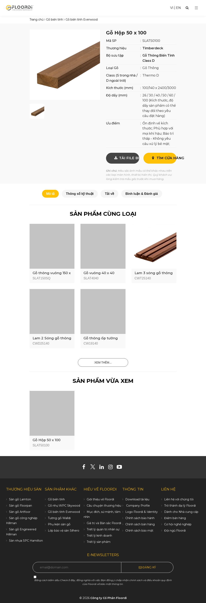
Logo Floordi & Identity (141, 512)
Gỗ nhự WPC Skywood (64, 505)
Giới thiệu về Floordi (100, 499)
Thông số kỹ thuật (80, 193)
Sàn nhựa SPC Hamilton (26, 540)
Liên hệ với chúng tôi (179, 499)
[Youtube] (121, 467)
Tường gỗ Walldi (59, 518)
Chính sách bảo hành (139, 518)
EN (178, 8)
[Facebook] (85, 467)
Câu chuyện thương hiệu (104, 505)
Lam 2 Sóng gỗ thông (52, 338)
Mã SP (111, 41)
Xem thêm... (102, 362)
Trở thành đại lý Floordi (180, 505)
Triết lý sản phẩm (98, 542)
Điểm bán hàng (175, 518)
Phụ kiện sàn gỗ (59, 524)
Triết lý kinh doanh (99, 535)
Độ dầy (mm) (116, 95)
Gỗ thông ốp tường (100, 338)
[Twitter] (94, 467)
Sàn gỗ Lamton (20, 499)
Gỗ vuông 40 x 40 (98, 273)
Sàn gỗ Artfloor (19, 512)
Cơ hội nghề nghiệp (178, 524)
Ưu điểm (113, 123)
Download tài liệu (137, 499)
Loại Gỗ (112, 68)
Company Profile (137, 505)
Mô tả (50, 193)
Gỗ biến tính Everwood (64, 512)
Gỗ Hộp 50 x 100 (46, 440)
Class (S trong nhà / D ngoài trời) (122, 78)
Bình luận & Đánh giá (142, 193)
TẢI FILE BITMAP (126, 158)
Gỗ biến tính (56, 499)
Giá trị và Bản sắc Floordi (104, 523)
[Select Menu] (196, 7)
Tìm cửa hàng (164, 158)
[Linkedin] (103, 467)
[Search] (187, 8)
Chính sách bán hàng (140, 524)
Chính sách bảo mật (139, 530)
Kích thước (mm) (119, 88)
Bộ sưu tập (115, 55)
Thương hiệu (116, 48)
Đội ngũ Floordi (175, 530)
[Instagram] (112, 467)
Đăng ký (147, 567)
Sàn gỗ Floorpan (20, 505)
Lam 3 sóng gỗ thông (154, 273)
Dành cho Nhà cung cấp (181, 512)
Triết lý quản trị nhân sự (103, 529)
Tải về (109, 193)
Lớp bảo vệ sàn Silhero (63, 530)
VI (171, 8)
